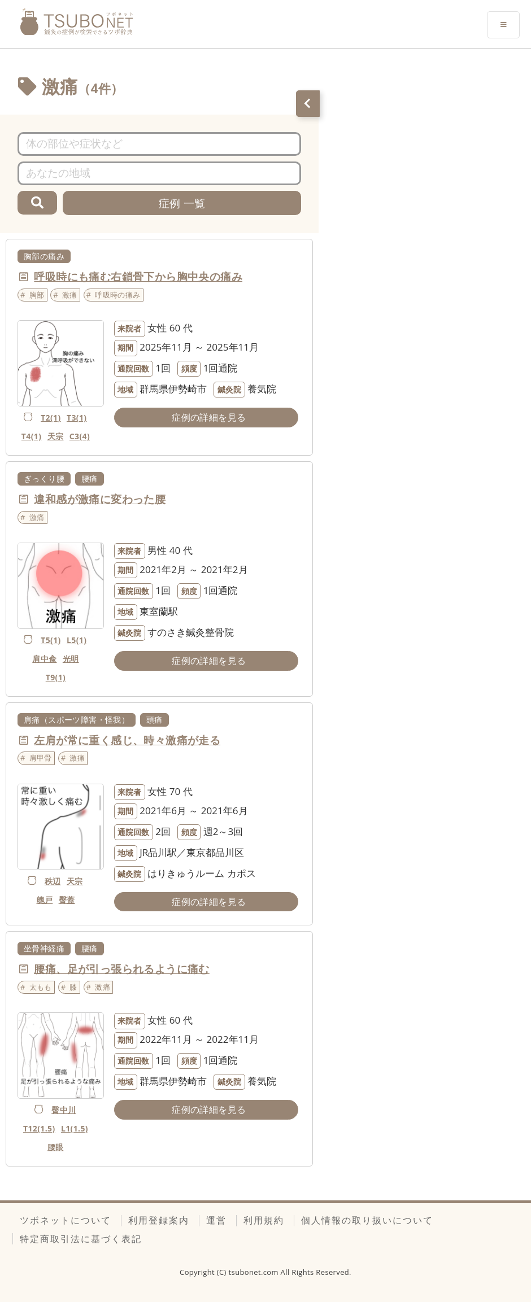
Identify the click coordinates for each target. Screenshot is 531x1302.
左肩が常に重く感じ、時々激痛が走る (127, 740)
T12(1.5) (39, 1128)
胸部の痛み (44, 256)
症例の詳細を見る (209, 417)
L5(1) (76, 640)
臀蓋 (67, 899)
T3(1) (77, 417)
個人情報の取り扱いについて (367, 1220)
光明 (71, 658)
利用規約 (263, 1220)
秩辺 (53, 881)
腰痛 (89, 478)
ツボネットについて (65, 1220)
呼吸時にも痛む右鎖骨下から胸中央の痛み (138, 276)
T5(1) (51, 640)
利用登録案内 (158, 1220)
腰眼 (55, 1147)
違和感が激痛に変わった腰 (100, 499)
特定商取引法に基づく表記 (81, 1239)
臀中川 (63, 1109)
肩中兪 (44, 658)
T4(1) (31, 436)
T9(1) (56, 677)
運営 (216, 1220)
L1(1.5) (74, 1128)
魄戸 (45, 899)
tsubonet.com (255, 1272)
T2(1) (51, 417)
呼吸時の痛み (117, 295)
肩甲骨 (40, 758)
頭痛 (154, 719)
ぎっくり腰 (44, 478)
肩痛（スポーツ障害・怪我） (76, 719)
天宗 (55, 436)
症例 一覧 (182, 203)
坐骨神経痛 (44, 948)
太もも (40, 987)
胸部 (37, 295)
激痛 (69, 295)
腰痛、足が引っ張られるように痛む (121, 969)
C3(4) (79, 436)
